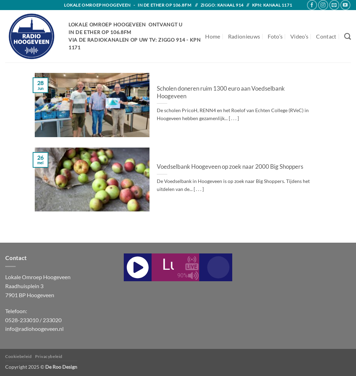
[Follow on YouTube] (345, 5)
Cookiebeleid (18, 356)
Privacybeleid (49, 356)
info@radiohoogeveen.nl (34, 328)
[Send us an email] (334, 5)
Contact (326, 36)
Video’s (299, 36)
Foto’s (275, 36)
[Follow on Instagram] (323, 5)
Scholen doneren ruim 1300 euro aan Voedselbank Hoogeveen (221, 92)
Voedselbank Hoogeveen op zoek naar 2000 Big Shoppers (230, 166)
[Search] (347, 36)
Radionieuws (244, 36)
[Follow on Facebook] (312, 5)
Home (212, 36)
